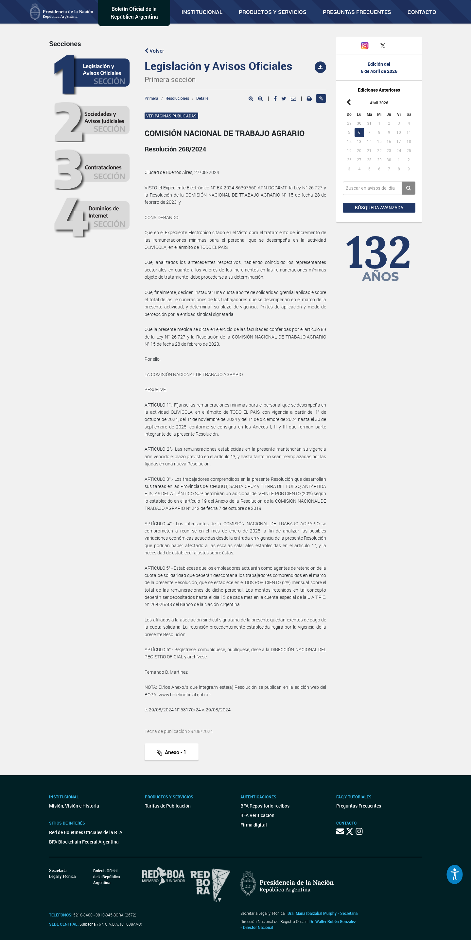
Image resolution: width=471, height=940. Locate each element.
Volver (154, 50)
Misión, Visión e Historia (74, 806)
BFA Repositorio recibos (264, 806)
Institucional (202, 12)
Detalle (202, 98)
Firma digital (253, 825)
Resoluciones (177, 98)
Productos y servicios (272, 12)
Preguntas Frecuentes (357, 12)
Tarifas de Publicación (168, 806)
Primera (151, 98)
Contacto (422, 12)
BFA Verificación (257, 815)
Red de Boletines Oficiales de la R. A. (86, 832)
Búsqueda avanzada (379, 207)
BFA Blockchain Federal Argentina (84, 842)
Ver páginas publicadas (171, 115)
